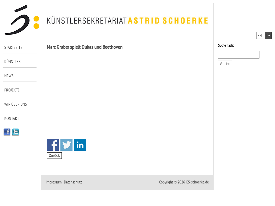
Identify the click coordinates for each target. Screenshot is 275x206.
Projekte (12, 90)
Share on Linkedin (80, 145)
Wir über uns (15, 104)
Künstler (12, 61)
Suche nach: (226, 45)
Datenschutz (73, 182)
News (8, 75)
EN (260, 35)
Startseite (13, 47)
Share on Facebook (53, 145)
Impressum (53, 182)
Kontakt (11, 118)
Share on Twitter (66, 145)
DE (268, 35)
